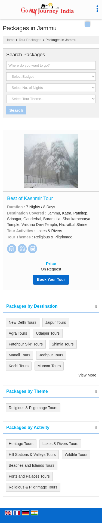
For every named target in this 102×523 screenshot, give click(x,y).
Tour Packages (30, 40)
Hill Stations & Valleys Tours (32, 454)
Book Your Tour (51, 279)
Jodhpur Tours (51, 355)
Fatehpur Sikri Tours (26, 344)
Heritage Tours (21, 443)
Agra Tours (18, 333)
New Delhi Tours (22, 322)
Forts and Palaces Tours (29, 476)
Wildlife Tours (76, 454)
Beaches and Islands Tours (31, 465)
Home (10, 40)
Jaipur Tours (55, 322)
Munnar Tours (49, 366)
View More (87, 375)
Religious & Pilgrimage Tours (33, 408)
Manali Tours (19, 355)
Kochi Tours (19, 366)
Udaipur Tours (48, 333)
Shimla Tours (63, 344)
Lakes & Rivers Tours (60, 443)
